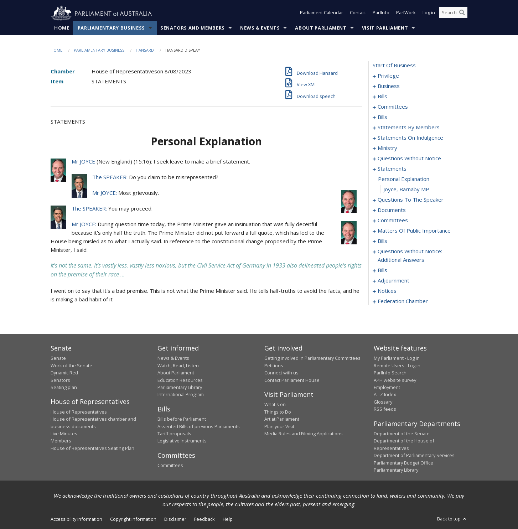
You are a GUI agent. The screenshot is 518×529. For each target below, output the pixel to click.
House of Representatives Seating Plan (92, 448)
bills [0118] (382, 241)
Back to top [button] (452, 519)
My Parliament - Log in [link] (397, 358)
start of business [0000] (394, 65)
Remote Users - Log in (397, 365)
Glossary (383, 402)
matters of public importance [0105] (414, 230)
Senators (60, 380)
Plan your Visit (279, 426)
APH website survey (395, 380)
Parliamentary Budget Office (403, 463)
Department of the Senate (402, 434)
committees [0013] (393, 106)
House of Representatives (79, 412)
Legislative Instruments (182, 441)
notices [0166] (387, 291)
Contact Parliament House (292, 380)
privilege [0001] (388, 75)
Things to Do (277, 412)
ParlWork (406, 13)
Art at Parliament (281, 419)
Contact (358, 13)
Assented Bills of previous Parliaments (198, 426)
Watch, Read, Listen (178, 365)
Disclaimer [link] (175, 519)
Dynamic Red (64, 373)
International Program (180, 394)
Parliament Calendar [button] (321, 13)
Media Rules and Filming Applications (303, 434)
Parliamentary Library (179, 387)
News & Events (260, 28)
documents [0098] (392, 210)
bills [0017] (382, 117)
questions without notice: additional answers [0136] (410, 256)
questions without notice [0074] (409, 158)
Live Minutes (64, 434)
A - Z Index (385, 394)
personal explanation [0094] (403, 179)
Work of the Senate (71, 365)
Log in (429, 13)
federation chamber (403, 301)
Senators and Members (192, 28)
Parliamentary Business (111, 28)
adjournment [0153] (393, 280)
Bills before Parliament (181, 419)
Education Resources (180, 380)
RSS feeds (385, 409)
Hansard (145, 50)
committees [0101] (393, 220)
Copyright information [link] (133, 519)
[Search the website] (453, 13)
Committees (170, 465)
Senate (58, 358)
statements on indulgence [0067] (410, 137)
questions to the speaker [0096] (411, 199)
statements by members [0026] (409, 127)
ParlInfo (381, 13)
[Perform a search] (462, 13)
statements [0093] (392, 168)
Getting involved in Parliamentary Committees (312, 358)
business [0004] (389, 86)
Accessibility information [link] (76, 519)
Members (61, 441)
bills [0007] (382, 96)
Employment (387, 387)
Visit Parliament (385, 28)
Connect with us (281, 373)
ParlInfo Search (390, 373)
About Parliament (320, 28)
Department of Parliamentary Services (414, 455)
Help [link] (228, 519)
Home (61, 28)
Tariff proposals (174, 434)
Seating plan (64, 387)
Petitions (273, 365)
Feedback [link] (204, 519)
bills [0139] (382, 270)
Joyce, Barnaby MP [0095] (406, 189)
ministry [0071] (387, 148)
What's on (275, 404)
